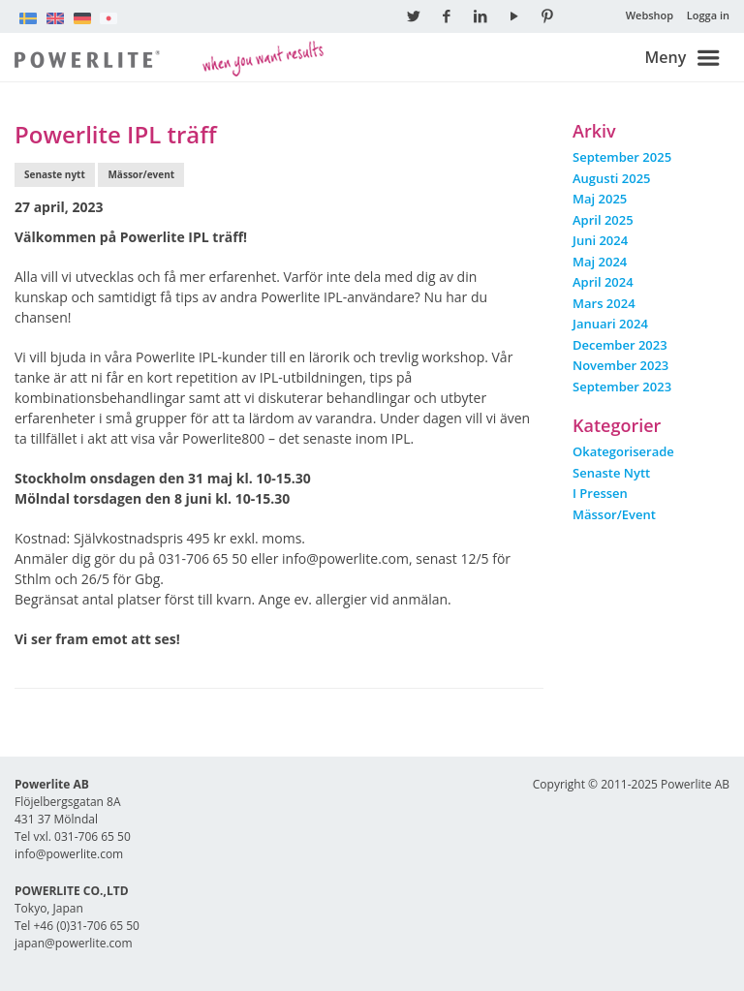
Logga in (708, 15)
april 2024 (603, 282)
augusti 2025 (612, 178)
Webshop (650, 15)
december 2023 (620, 345)
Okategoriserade (623, 451)
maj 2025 (600, 198)
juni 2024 (600, 240)
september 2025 (622, 157)
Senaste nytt (54, 174)
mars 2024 (604, 303)
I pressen (600, 493)
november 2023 (620, 365)
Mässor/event (141, 174)
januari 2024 (610, 323)
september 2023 (622, 386)
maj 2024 (600, 261)
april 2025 (603, 220)
